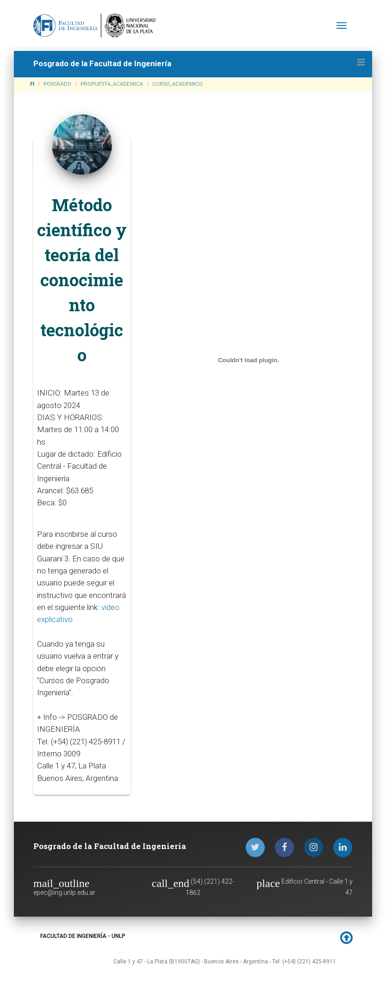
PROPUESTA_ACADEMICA (112, 84)
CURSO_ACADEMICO (177, 84)
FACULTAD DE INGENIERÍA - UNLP (82, 936)
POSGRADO (57, 84)
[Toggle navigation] (341, 25)
